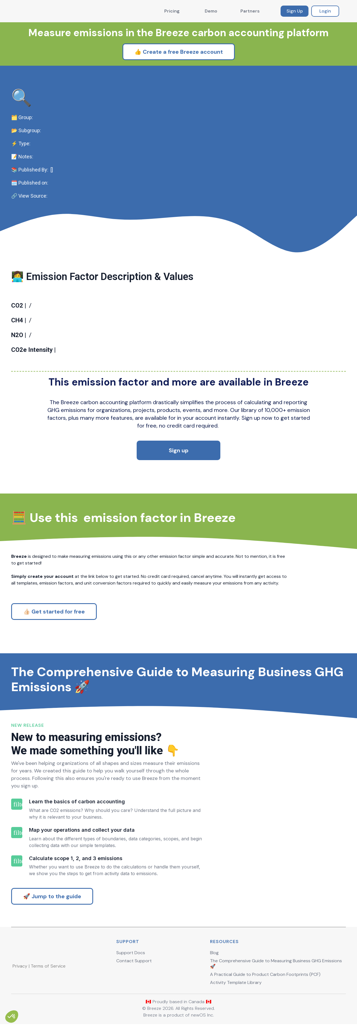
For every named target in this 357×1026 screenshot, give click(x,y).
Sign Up (294, 11)
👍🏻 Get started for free (54, 611)
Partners (250, 11)
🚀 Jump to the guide (52, 896)
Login (325, 11)
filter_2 (16, 832)
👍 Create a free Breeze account (178, 51)
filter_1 (16, 804)
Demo (211, 11)
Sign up (179, 450)
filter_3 (16, 861)
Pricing (172, 11)
